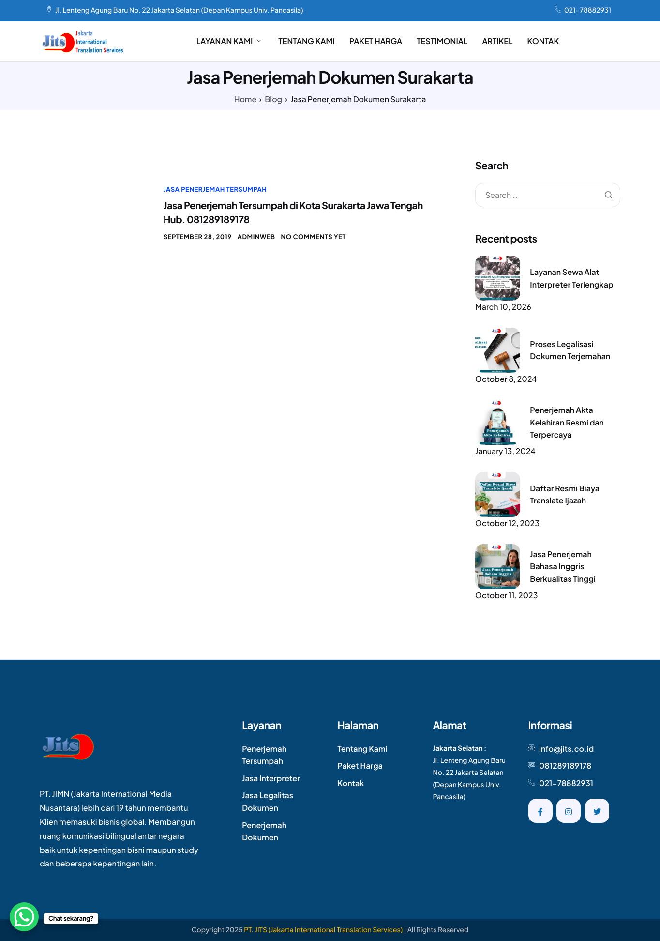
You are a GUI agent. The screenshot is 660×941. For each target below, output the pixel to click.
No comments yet (313, 237)
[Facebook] (540, 811)
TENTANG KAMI (306, 41)
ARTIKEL (497, 41)
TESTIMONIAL (442, 41)
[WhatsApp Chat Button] (24, 916)
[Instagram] (568, 811)
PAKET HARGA (375, 41)
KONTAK (543, 41)
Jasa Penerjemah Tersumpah (215, 189)
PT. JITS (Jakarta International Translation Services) (323, 930)
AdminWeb (256, 237)
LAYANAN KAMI (228, 41)
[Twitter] (597, 811)
